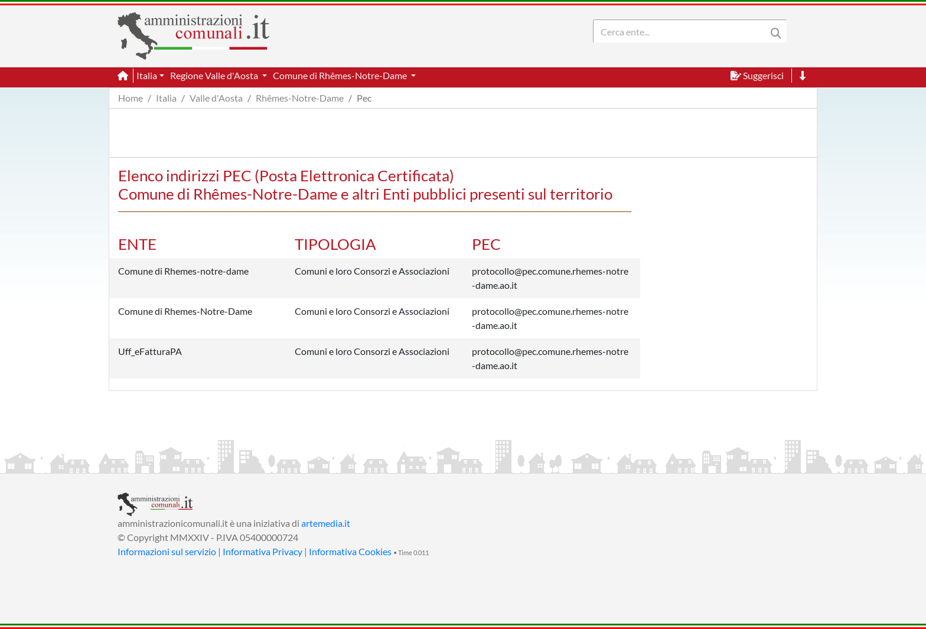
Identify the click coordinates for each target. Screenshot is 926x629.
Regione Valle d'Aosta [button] (215, 75)
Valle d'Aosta (216, 97)
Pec (364, 97)
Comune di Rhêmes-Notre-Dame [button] (341, 75)
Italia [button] (146, 75)
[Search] (682, 31)
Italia (166, 97)
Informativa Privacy (262, 551)
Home (130, 97)
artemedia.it (325, 523)
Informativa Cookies (350, 551)
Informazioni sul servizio (167, 551)
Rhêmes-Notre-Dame (300, 97)
